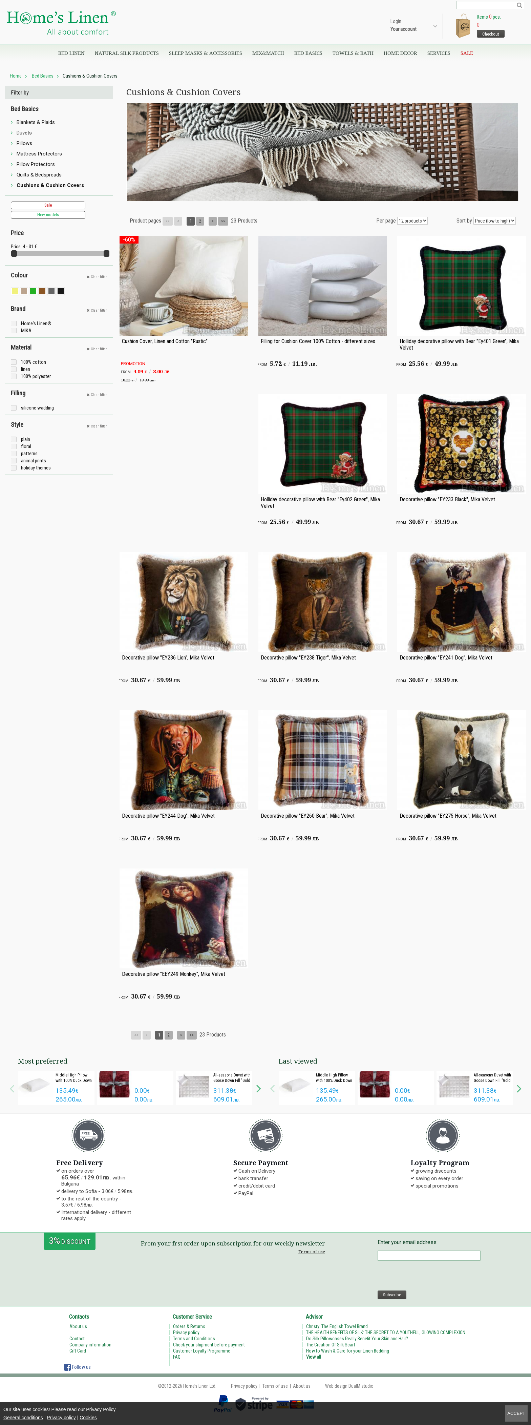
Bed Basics (308, 52)
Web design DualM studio (349, 1386)
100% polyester (36, 376)
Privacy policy (61, 1417)
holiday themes (36, 467)
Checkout (490, 34)
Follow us (77, 1367)
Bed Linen (71, 52)
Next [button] (258, 1088)
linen (25, 369)
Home (16, 76)
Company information (90, 1344)
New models (48, 214)
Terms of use (311, 1252)
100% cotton (33, 362)
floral (26, 446)
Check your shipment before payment (209, 1344)
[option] (56, 1088)
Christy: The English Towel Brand (337, 1326)
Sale (467, 52)
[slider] (14, 253)
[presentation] (429, 1275)
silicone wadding (37, 408)
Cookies (88, 1417)
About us (78, 1326)
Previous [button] (11, 1088)
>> (223, 221)
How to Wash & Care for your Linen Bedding (347, 1351)
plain (25, 439)
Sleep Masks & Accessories (205, 52)
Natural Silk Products (127, 52)
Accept (516, 1413)
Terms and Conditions (194, 1338)
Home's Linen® (36, 323)
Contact (77, 1338)
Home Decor (400, 52)
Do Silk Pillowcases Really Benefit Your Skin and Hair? (357, 1338)
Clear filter (97, 277)
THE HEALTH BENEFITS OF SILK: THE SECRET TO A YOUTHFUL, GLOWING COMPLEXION (385, 1332)
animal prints (33, 460)
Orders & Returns (189, 1326)
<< (168, 221)
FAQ (176, 1357)
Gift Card (77, 1351)
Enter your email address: (408, 1242)
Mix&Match (268, 52)
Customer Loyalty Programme (201, 1351)
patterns (29, 453)
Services (438, 52)
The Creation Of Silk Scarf (330, 1344)
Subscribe (392, 1294)
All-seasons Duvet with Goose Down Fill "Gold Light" (232, 1080)
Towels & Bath (353, 52)
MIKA (26, 330)
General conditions (23, 1417)
